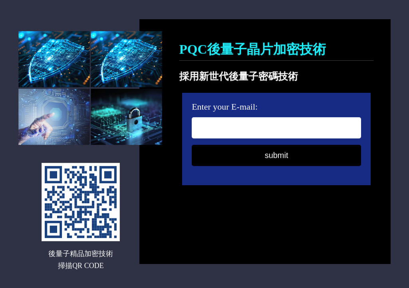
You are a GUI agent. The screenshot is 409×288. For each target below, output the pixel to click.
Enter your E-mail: (225, 107)
